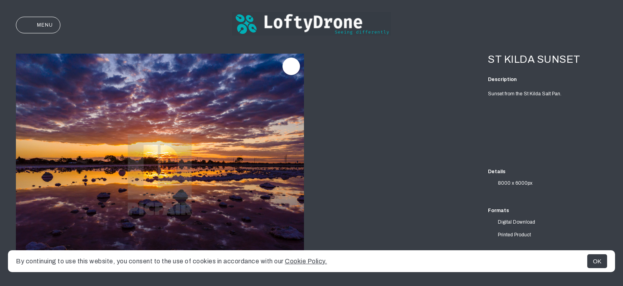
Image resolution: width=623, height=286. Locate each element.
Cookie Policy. (306, 261)
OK (597, 261)
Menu (38, 25)
